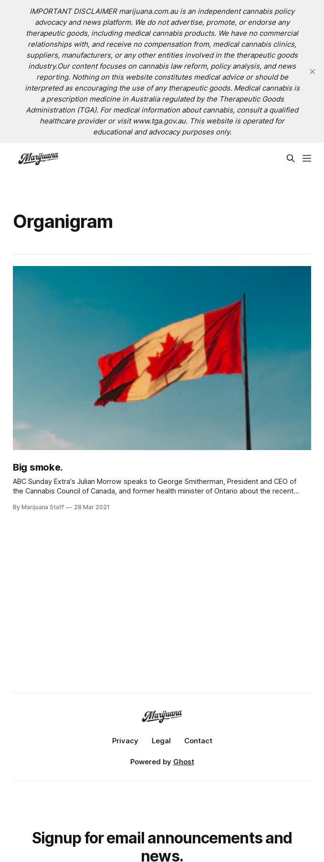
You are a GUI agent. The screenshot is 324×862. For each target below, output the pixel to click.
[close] (312, 71)
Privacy (125, 740)
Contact (198, 740)
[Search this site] (290, 158)
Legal (161, 740)
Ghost (183, 761)
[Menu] (306, 158)
